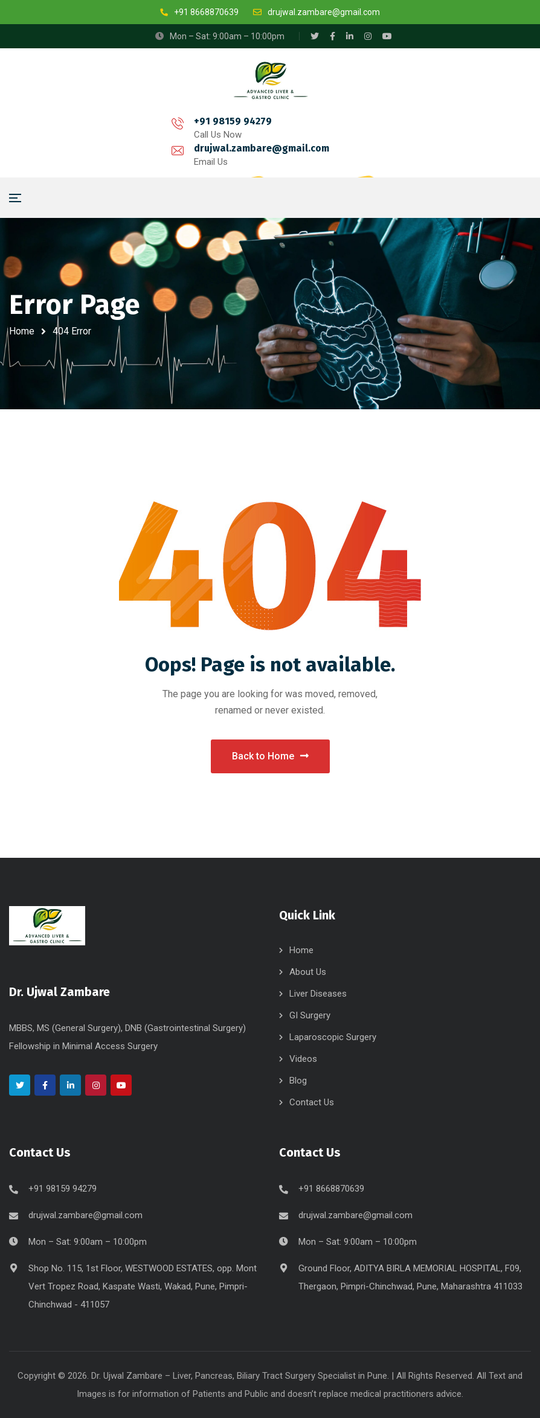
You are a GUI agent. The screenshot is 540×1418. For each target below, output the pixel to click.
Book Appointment (359, 145)
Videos (303, 1058)
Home (21, 331)
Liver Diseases (318, 993)
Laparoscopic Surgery (332, 1037)
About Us (307, 971)
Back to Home (270, 756)
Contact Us (311, 1102)
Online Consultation (465, 145)
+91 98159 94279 (89, 139)
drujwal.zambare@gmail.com (232, 139)
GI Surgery (309, 1015)
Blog (298, 1080)
